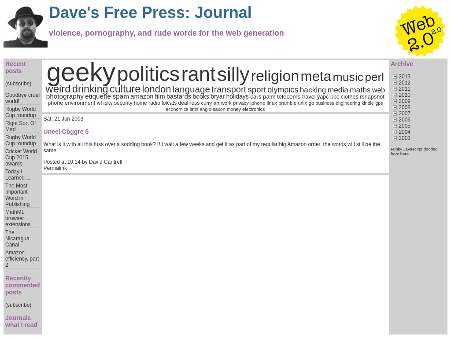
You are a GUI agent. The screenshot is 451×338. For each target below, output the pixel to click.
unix (302, 103)
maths (360, 89)
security (123, 103)
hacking (313, 89)
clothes (350, 97)
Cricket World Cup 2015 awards (21, 157)
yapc (323, 97)
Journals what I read (21, 321)
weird (57, 89)
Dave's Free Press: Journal (150, 13)
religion (275, 75)
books (201, 96)
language (191, 89)
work (226, 103)
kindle (368, 103)
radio (154, 103)
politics (148, 73)
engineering (348, 103)
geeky (81, 72)
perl (374, 77)
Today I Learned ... (17, 175)
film (160, 96)
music (348, 77)
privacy (241, 103)
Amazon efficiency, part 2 (22, 259)
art (216, 103)
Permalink (55, 168)
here (404, 153)
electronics (253, 109)
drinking (90, 89)
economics (177, 109)
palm (269, 96)
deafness (189, 103)
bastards (178, 96)
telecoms (288, 96)
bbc (334, 97)
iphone (257, 103)
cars (255, 96)
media (338, 89)
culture (125, 89)
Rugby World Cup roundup (20, 112)
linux (272, 103)
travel (309, 97)
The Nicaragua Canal (17, 238)
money (234, 109)
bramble (287, 103)
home (140, 103)
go (311, 103)
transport (228, 89)
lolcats (169, 103)
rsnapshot (372, 97)
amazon (141, 96)
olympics (282, 89)
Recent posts (15, 67)
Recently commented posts (22, 285)
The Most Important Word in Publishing (17, 195)
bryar (218, 96)
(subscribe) (18, 84)
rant (198, 74)
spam (120, 96)
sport (257, 89)
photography (65, 96)
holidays (237, 96)
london (156, 89)
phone (55, 103)
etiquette (98, 96)
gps (379, 103)
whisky (105, 103)
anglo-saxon (213, 109)
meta (316, 76)
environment (80, 103)
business (325, 103)
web (378, 90)
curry (206, 103)
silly (233, 74)
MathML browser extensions (17, 218)
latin (194, 109)
